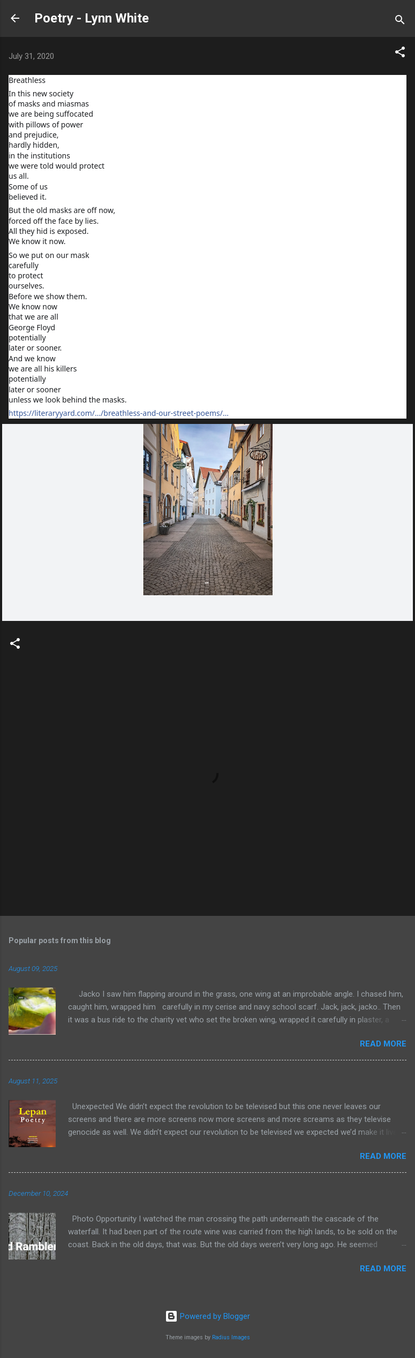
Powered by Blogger (207, 1316)
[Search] (400, 21)
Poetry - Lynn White (91, 18)
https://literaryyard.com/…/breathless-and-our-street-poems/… (119, 413)
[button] (400, 53)
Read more (383, 1044)
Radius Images (231, 1337)
